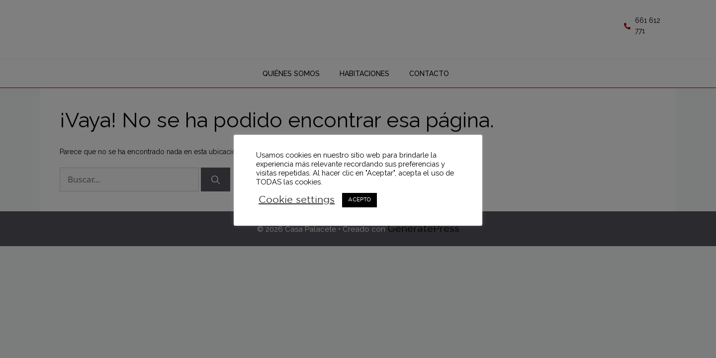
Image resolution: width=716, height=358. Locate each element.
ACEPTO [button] (359, 199)
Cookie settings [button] (297, 199)
